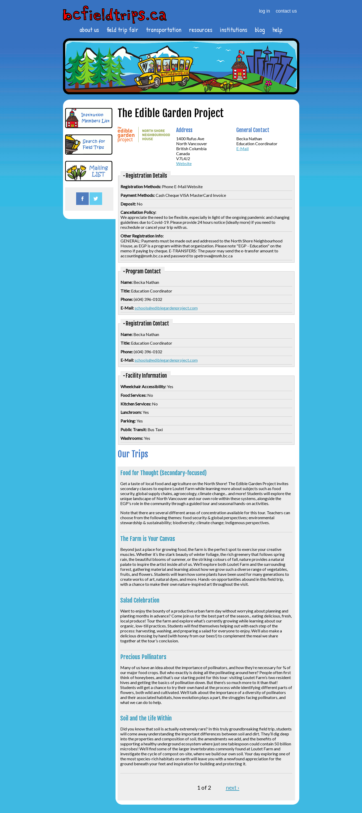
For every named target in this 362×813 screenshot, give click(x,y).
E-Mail (242, 148)
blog (260, 29)
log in (264, 11)
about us (89, 29)
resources (200, 29)
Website (184, 163)
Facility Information (146, 375)
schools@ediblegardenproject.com (166, 307)
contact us (286, 11)
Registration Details (146, 175)
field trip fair (122, 29)
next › (232, 787)
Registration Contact (147, 323)
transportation (163, 29)
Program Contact (143, 271)
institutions (233, 29)
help (277, 29)
